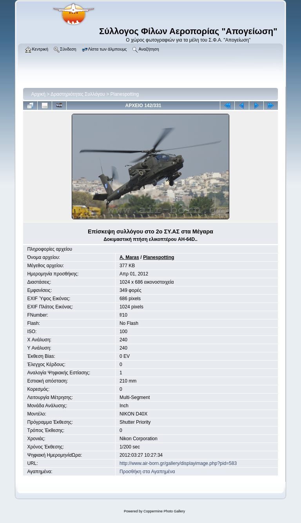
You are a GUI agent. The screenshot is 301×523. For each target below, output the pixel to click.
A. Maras (129, 257)
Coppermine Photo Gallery (164, 511)
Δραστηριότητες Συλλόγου (78, 94)
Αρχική (38, 94)
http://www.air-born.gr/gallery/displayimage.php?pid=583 (178, 463)
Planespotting (125, 94)
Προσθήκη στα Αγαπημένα (147, 471)
